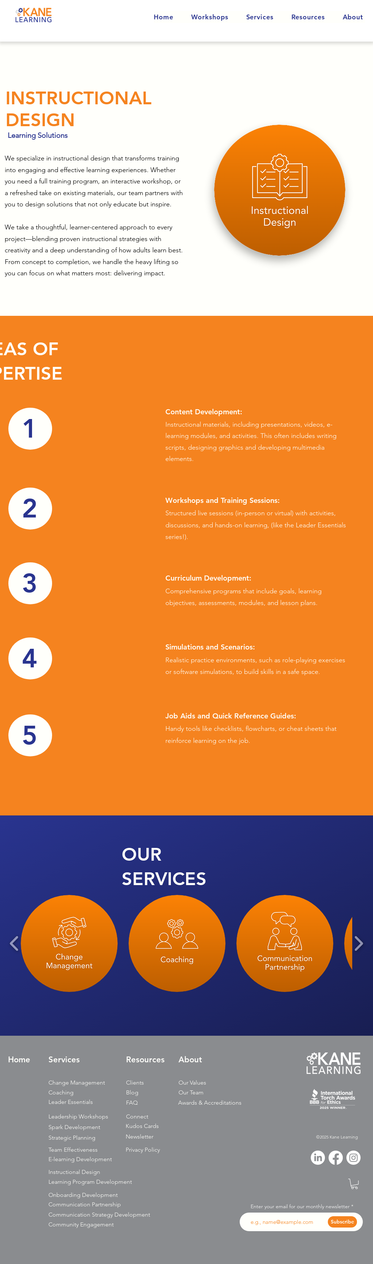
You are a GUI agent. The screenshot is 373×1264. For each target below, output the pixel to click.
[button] (309, 17)
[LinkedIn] (318, 1158)
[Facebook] (336, 1158)
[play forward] (358, 943)
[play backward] (14, 943)
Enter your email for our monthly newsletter (300, 1206)
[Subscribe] (342, 1222)
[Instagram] (353, 1158)
